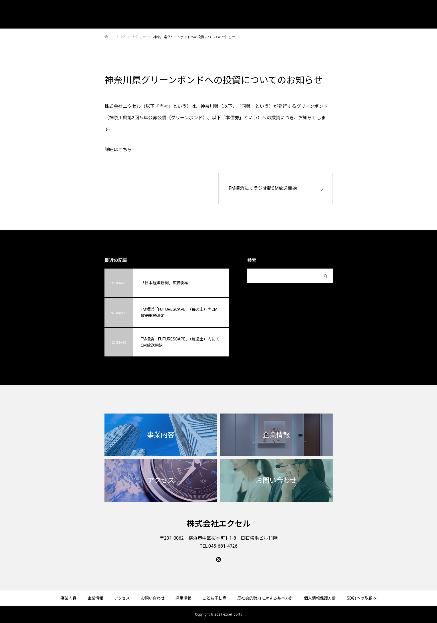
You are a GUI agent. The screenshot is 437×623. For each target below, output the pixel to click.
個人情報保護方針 (320, 598)
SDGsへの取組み (361, 598)
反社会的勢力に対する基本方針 (265, 598)
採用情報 (184, 598)
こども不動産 (214, 598)
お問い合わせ (153, 598)
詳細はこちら (118, 149)
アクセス (122, 598)
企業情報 (95, 598)
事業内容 (68, 598)
